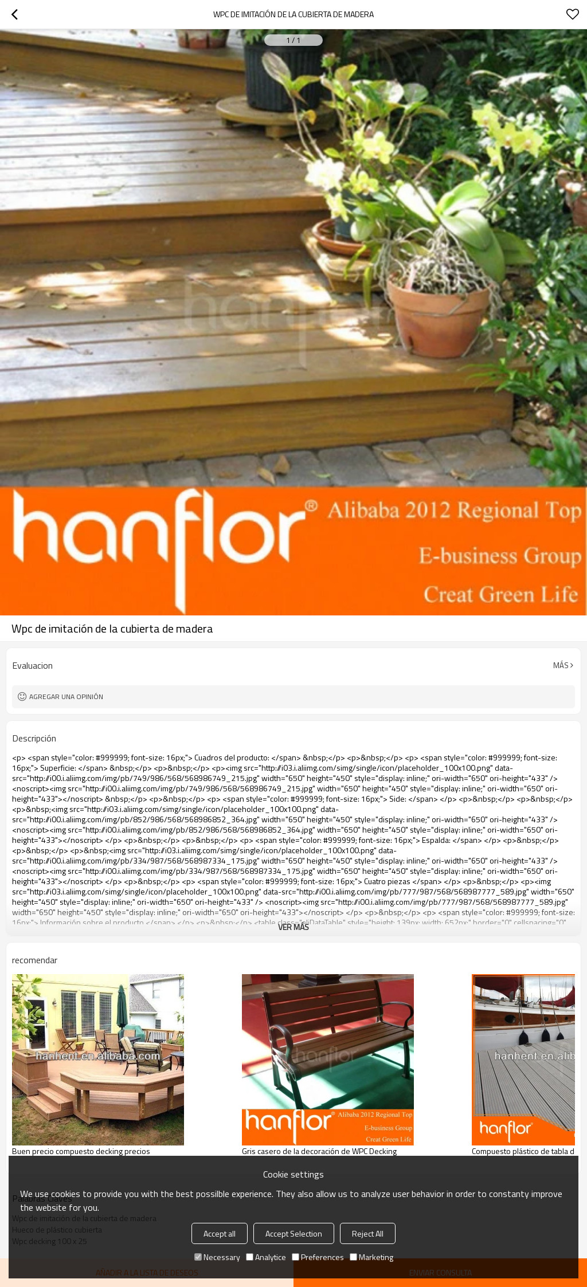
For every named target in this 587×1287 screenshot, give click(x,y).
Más (561, 665)
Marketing (371, 1257)
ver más (293, 927)
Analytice (266, 1257)
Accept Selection (293, 1233)
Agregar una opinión (66, 696)
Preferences (318, 1257)
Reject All (367, 1233)
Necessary (217, 1257)
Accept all (220, 1233)
